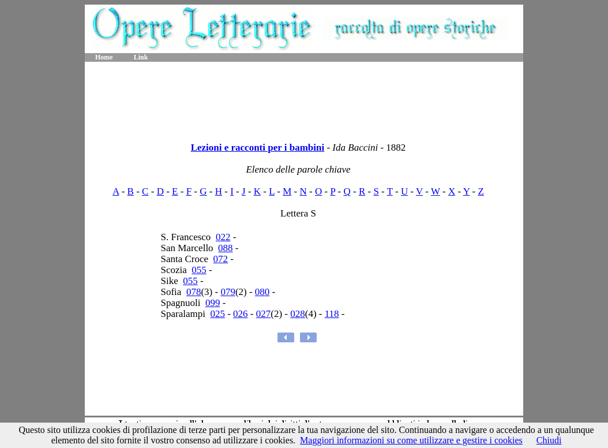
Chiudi (549, 440)
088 (225, 247)
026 (240, 313)
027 (263, 313)
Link (141, 57)
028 (297, 313)
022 (223, 237)
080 (262, 291)
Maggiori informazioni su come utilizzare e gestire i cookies (411, 440)
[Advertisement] (304, 98)
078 (193, 291)
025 (217, 313)
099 (212, 302)
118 (332, 313)
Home (104, 57)
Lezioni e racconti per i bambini (258, 147)
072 (220, 258)
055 (199, 269)
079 (227, 291)
